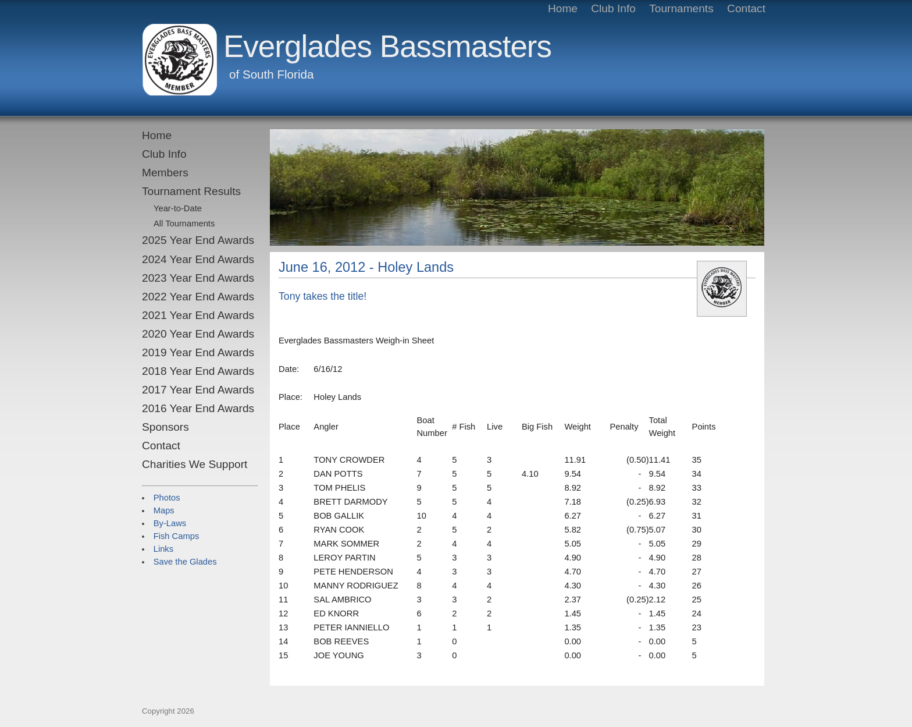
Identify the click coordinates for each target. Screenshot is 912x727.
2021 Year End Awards (198, 315)
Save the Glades (185, 561)
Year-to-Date (178, 208)
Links (163, 549)
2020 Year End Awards (198, 334)
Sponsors (165, 427)
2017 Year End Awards (198, 390)
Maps (164, 510)
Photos (167, 497)
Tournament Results (191, 191)
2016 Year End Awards (198, 408)
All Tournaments (184, 223)
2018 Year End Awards (198, 371)
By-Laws (170, 523)
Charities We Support (194, 464)
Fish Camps (177, 536)
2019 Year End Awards (198, 352)
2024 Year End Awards (198, 259)
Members (165, 172)
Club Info (164, 154)
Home (157, 135)
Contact (161, 445)
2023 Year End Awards (198, 278)
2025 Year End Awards (198, 240)
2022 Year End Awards (198, 296)
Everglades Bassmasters (387, 46)
